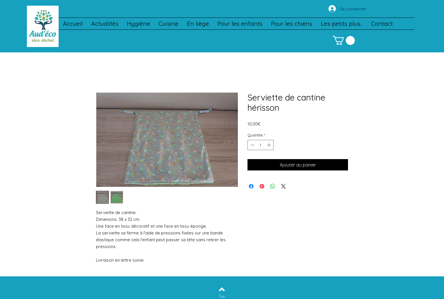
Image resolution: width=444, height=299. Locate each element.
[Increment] (269, 145)
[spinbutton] (260, 145)
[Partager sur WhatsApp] (272, 186)
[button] (344, 40)
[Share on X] (283, 186)
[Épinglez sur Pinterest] (262, 186)
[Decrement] (251, 145)
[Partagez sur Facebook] (251, 186)
